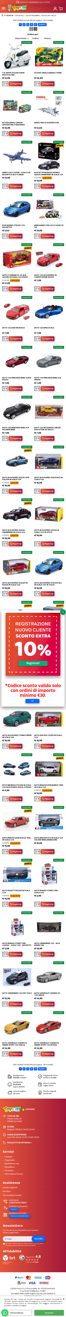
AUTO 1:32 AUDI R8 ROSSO (13, 327)
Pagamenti (10, 1160)
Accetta (49, 1312)
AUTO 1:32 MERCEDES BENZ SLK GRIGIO (47, 378)
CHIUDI (64, 1298)
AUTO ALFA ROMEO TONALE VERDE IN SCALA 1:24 (17, 736)
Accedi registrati (10, 1187)
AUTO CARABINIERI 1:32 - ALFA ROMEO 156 (47, 944)
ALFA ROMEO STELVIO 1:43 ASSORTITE (13, 226)
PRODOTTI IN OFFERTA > (19, 1142)
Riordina (6, 1191)
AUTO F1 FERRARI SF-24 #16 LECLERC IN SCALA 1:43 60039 (15, 276)
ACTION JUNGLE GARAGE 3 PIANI (48, 72)
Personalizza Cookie (12, 1195)
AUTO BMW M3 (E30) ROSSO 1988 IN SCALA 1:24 (16, 839)
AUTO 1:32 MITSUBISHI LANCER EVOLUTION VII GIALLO (47, 428)
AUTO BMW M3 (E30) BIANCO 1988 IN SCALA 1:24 (48, 786)
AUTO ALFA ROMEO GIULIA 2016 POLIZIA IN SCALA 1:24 (15, 478)
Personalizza (16, 1312)
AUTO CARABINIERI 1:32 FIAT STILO (17, 993)
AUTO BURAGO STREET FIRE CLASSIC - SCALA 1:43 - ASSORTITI (16, 944)
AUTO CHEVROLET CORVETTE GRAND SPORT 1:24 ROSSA (46, 1044)
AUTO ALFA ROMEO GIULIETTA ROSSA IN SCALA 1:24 (15, 584)
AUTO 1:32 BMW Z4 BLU (44, 327)
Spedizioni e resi (12, 1163)
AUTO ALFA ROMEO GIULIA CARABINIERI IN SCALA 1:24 (13, 531)
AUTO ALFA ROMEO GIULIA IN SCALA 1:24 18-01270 (46, 531)
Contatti (8, 1157)
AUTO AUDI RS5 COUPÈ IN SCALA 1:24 (48, 736)
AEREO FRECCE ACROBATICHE (46, 122)
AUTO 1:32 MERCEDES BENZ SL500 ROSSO (16, 378)
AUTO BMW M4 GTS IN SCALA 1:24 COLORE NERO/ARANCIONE (48, 839)
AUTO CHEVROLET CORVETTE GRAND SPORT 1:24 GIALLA (14, 1044)
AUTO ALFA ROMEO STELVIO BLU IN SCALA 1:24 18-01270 (48, 584)
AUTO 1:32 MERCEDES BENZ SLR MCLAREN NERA (15, 428)
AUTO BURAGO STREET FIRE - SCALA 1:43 (46, 891)
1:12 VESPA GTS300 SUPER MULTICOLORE (13, 73)
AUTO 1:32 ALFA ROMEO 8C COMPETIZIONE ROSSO (45, 276)
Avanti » (42, 24)
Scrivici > (14, 1209)
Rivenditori (10, 1167)
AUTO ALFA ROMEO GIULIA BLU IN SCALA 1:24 (48, 478)
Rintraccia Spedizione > (20, 1216)
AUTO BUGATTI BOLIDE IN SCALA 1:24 (16, 891)
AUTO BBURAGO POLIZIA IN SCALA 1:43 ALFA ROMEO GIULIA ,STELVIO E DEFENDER (16, 787)
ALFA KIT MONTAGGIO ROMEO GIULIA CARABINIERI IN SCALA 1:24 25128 (48, 174)
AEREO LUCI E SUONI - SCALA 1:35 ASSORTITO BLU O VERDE (16, 173)
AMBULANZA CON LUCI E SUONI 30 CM (48, 226)
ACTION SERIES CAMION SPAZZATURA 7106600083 (13, 123)
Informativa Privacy (14, 1174)
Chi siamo (9, 1170)
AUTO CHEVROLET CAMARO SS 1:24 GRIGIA (47, 994)
